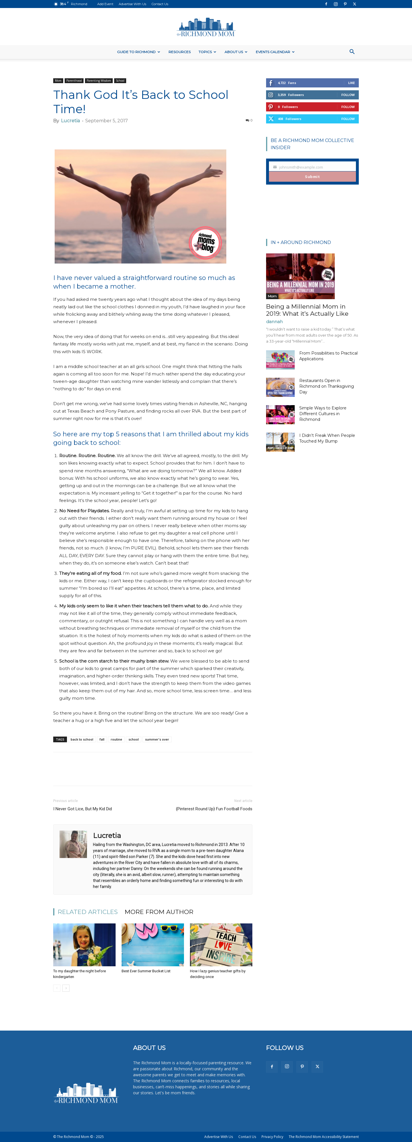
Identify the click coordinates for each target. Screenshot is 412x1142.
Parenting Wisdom (99, 81)
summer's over (157, 739)
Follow (348, 95)
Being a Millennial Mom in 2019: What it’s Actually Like (307, 310)
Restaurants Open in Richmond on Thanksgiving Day (326, 386)
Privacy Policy (272, 1136)
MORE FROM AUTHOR (159, 911)
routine (116, 739)
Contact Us (160, 4)
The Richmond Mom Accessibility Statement (324, 1136)
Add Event (105, 4)
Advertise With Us (132, 4)
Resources (180, 52)
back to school (82, 739)
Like (351, 83)
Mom (58, 81)
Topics (207, 52)
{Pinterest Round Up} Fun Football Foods (214, 808)
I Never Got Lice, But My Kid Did (82, 808)
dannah (274, 321)
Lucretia (70, 120)
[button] (352, 52)
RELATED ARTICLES (88, 911)
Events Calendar (275, 52)
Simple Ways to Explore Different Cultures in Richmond (322, 413)
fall (102, 739)
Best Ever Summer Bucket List (146, 971)
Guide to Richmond (138, 52)
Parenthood (74, 81)
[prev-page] (56, 988)
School (120, 81)
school (133, 739)
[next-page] (66, 988)
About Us (236, 52)
